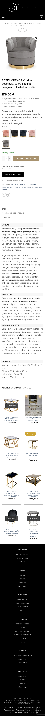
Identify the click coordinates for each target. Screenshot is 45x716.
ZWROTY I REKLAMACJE (24, 702)
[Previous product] (25, 30)
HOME (38, 702)
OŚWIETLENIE (22, 687)
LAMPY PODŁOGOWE (22, 603)
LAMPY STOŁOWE (22, 607)
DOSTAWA (8, 702)
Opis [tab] (4, 209)
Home (6, 24)
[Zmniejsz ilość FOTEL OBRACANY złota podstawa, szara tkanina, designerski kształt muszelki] (3, 158)
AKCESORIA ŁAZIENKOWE (22, 635)
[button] (3, 16)
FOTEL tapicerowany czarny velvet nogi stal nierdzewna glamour (11, 531)
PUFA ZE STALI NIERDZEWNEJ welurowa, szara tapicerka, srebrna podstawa (33, 533)
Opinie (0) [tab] (6, 217)
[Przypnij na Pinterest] (8, 195)
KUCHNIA (22, 680)
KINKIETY (22, 610)
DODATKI (22, 642)
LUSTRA (22, 627)
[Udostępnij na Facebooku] (4, 195)
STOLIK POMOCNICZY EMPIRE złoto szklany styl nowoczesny (12, 455)
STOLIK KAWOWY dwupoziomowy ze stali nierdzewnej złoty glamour (33, 494)
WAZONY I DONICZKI (22, 624)
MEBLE (31, 24)
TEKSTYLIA (22, 638)
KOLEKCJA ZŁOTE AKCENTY (27, 184)
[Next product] (20, 30)
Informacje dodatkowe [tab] (13, 213)
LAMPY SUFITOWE (22, 599)
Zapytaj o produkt (13, 174)
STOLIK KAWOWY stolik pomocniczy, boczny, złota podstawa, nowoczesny (11, 494)
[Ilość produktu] (7, 158)
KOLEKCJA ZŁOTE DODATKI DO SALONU (17, 187)
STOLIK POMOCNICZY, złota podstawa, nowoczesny (33, 455)
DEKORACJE (22, 676)
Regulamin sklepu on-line (18, 700)
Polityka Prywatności (22, 698)
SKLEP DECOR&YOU (18, 24)
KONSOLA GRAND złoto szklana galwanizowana (33, 418)
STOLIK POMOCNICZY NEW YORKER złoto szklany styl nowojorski (11, 418)
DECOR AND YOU (23, 704)
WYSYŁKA (35, 700)
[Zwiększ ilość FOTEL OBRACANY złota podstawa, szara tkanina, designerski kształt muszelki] (10, 158)
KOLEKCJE (38, 187)
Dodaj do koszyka (26, 158)
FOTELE (31, 26)
